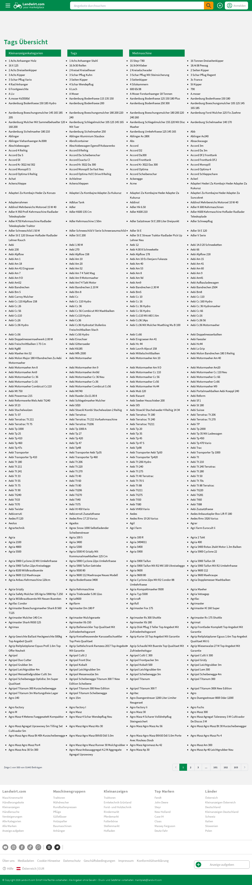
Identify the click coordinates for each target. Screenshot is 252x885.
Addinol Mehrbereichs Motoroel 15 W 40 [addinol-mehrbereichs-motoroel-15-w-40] (32, 207)
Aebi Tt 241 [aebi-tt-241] (15, 471)
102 (226, 767)
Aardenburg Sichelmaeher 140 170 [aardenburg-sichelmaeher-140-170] (211, 122)
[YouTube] (5, 847)
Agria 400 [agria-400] (196, 542)
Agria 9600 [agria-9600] (136, 570)
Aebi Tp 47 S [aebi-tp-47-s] (137, 443)
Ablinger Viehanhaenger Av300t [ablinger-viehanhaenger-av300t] (28, 141)
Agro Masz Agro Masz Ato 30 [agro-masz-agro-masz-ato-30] (86, 726)
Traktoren (59, 797)
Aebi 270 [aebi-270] (74, 249)
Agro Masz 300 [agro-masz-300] (199, 712)
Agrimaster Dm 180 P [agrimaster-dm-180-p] (81, 608)
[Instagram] (14, 847)
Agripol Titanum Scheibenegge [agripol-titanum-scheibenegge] (88, 693)
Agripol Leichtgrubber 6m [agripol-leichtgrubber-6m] (145, 669)
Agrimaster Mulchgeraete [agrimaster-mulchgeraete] (84, 617)
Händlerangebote (13, 802)
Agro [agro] (193, 693)
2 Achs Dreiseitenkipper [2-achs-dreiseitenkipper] (23, 70)
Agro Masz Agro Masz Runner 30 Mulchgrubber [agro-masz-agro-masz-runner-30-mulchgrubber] (97, 745)
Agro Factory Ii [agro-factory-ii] (138, 707)
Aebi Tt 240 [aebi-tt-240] (136, 466)
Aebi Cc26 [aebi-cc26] (14, 320)
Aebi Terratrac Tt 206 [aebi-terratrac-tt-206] (203, 414)
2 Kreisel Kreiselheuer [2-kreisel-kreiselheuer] (82, 70)
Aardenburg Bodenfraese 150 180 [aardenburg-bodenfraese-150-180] (210, 98)
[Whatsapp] (38, 847)
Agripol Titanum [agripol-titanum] (140, 679)
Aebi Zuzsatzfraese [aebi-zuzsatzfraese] (202, 509)
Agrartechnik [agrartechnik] (16, 528)
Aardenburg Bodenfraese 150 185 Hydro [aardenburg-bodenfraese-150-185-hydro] (32, 103)
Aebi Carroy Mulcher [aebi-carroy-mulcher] (21, 296)
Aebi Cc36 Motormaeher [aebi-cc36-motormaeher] (205, 325)
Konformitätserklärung (153, 860)
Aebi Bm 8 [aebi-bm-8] (75, 292)
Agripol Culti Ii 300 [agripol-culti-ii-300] (202, 655)
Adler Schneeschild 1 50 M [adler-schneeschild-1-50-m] (24, 230)
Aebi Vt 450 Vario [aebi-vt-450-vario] (79, 509)
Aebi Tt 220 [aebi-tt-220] (75, 466)
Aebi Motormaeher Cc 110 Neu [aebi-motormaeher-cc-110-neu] (209, 372)
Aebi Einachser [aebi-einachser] (78, 339)
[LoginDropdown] (236, 5)
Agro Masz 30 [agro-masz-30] (138, 712)
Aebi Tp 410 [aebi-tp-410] (15, 438)
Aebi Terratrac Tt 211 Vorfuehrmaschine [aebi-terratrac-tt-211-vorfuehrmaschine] (93, 419)
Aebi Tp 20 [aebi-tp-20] (136, 429)
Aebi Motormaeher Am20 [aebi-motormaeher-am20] (205, 367)
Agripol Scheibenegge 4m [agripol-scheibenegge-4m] (206, 674)
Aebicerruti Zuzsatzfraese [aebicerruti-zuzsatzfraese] (84, 514)
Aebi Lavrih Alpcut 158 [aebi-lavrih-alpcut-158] (143, 348)
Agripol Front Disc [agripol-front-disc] (80, 660)
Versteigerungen (12, 816)
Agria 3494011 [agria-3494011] (138, 542)
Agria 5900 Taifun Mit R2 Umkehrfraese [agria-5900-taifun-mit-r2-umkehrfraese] (214, 565)
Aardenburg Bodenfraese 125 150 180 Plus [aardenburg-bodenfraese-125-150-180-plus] (155, 98)
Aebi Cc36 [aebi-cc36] (75, 320)
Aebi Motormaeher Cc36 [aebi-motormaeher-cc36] (83, 381)
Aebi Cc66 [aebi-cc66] (136, 334)
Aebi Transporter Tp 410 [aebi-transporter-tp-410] (23, 457)
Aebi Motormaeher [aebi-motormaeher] (80, 358)
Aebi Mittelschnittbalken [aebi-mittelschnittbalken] (145, 353)
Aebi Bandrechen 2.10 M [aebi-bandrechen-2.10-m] (83, 287)
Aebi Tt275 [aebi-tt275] (136, 495)
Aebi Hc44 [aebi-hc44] (197, 344)
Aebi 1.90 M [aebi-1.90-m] (76, 245)
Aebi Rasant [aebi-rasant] (137, 396)
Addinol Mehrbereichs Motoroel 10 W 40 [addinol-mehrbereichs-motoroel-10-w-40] (214, 202)
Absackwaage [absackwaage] (199, 141)
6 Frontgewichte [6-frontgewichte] (18, 89)
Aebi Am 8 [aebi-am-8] (136, 273)
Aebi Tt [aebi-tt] (195, 457)
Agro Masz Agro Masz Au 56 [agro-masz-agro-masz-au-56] (146, 726)
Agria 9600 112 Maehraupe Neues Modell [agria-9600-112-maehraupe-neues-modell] (93, 575)
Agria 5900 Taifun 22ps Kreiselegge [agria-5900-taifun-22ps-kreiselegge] (29, 565)
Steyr (158, 807)
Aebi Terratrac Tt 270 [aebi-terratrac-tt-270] (203, 419)
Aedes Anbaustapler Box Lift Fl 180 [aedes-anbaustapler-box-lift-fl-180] (211, 514)
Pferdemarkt (111, 816)
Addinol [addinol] (134, 202)
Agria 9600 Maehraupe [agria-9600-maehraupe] (204, 575)
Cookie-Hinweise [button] (48, 860)
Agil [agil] (132, 523)
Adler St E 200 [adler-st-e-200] (77, 235)
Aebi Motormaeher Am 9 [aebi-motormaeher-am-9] (83, 367)
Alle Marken (9, 826)
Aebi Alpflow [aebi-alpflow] (16, 254)
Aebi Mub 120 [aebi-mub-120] (138, 391)
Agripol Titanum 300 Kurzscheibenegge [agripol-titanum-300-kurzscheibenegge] (32, 688)
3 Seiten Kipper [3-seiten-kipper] (78, 79)
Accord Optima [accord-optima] (139, 169)
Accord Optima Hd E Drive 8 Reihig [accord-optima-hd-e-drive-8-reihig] (90, 174)
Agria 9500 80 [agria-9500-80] (77, 570)
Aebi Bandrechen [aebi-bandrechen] (19, 287)
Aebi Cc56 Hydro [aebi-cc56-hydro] (79, 334)
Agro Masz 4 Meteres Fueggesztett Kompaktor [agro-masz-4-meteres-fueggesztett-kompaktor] (36, 716)
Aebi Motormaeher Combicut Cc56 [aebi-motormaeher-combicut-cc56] (90, 386)
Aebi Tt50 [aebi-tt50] (135, 499)
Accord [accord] (134, 145)
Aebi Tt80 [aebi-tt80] (135, 504)
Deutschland (212, 807)
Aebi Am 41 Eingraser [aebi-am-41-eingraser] (21, 268)
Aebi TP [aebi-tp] (195, 424)
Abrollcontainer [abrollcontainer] (78, 141)
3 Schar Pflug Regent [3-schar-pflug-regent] (203, 75)
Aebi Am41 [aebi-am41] (197, 278)
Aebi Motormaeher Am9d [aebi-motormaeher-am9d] (84, 372)
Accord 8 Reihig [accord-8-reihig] (78, 150)
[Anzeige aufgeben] (220, 5)
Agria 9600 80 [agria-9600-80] (138, 575)
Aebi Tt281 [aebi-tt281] (197, 495)
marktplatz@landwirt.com (148, 880)
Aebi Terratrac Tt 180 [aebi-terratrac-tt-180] (142, 414)
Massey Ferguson (165, 826)
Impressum (126, 860)
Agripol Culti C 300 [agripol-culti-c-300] (141, 655)
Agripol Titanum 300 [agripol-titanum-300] (203, 679)
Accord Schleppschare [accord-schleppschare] (204, 174)
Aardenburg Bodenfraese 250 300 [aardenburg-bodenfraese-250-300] (150, 103)
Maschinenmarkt (12, 797)
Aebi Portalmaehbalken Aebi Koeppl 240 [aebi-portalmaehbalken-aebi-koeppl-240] (215, 391)
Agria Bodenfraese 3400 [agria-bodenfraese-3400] (83, 580)
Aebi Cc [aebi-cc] (73, 296)
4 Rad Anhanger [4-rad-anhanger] (18, 84)
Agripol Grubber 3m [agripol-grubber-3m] (20, 665)
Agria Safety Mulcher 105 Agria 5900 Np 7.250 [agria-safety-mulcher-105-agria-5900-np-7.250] (36, 594)
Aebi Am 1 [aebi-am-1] (14, 259)
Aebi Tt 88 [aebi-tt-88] (136, 485)
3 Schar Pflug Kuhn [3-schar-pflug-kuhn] (80, 75)
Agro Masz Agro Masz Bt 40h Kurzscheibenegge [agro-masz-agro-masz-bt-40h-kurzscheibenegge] (37, 735)
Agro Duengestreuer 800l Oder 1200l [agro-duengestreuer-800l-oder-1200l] (212, 698)
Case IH (159, 816)
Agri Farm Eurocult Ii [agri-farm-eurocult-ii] (203, 528)
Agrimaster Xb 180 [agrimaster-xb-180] (141, 622)
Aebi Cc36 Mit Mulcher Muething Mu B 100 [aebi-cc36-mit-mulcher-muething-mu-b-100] (155, 325)
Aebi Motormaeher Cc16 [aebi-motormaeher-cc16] (23, 381)
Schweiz (210, 816)
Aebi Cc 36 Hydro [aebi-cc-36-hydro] (140, 306)
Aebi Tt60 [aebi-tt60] (196, 499)
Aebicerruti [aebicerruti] (15, 514)
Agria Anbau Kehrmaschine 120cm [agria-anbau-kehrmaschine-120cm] (29, 580)
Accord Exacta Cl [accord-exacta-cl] (79, 160)
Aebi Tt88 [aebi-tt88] (196, 504)
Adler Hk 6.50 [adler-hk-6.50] (138, 207)
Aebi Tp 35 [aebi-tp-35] (136, 433)
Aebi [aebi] (11, 245)
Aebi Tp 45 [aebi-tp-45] (136, 438)
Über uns (8, 860)
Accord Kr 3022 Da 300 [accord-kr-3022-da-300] (82, 164)
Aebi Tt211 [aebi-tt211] (136, 490)
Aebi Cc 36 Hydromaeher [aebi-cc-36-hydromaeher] (205, 306)
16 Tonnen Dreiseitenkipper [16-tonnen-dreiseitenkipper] (207, 61)
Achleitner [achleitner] (75, 178)
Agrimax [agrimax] (14, 627)
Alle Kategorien (11, 821)
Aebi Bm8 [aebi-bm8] (196, 292)
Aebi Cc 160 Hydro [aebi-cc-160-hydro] (201, 301)
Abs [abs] (132, 141)
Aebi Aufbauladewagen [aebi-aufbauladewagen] (205, 282)
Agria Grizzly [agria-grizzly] (16, 589)
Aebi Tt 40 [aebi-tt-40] (75, 476)
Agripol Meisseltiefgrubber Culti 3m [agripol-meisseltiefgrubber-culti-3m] (30, 674)
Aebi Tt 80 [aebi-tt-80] (75, 485)
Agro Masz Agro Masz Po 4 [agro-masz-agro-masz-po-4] (206, 735)
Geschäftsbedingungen (99, 860)
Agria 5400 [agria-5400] (136, 547)
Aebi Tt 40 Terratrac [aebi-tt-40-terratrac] (142, 476)
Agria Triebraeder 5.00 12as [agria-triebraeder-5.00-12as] (85, 594)
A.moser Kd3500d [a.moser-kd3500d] (19, 98)
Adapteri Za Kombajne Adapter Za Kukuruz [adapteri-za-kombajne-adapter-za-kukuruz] (95, 193)
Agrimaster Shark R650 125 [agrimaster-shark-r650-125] (25, 622)
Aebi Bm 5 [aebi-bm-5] (15, 292)
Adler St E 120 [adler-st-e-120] (199, 230)
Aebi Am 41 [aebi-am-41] (197, 263)
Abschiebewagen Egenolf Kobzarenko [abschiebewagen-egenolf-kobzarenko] (92, 145)
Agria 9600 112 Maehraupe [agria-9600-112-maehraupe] (24, 575)
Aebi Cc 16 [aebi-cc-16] (136, 301)
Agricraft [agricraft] (135, 598)
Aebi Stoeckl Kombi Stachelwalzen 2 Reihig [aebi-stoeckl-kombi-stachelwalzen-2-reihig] (95, 410)
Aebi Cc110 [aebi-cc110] (15, 315)
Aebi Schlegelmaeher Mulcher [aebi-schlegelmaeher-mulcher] (87, 400)
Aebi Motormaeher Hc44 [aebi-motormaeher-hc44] (144, 386)
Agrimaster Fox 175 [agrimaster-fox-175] (141, 608)
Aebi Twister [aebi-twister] (16, 509)
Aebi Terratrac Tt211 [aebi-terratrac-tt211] (142, 424)
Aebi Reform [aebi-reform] (198, 396)
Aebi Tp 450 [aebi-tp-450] (197, 438)
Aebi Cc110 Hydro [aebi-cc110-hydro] (80, 315)
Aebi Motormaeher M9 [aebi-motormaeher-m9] (204, 386)
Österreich (211, 797)
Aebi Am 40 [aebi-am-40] (136, 263)
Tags (73, 53)
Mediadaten (26, 860)
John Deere (161, 802)
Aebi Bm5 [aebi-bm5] (135, 292)
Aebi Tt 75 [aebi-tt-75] (14, 485)
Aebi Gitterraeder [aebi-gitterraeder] (79, 344)
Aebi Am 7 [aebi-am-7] (14, 273)
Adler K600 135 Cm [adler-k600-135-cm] (80, 212)
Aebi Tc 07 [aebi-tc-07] (15, 414)
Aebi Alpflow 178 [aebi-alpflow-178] (140, 254)
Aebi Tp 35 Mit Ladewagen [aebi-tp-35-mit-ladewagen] (206, 433)
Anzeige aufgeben (13, 831)
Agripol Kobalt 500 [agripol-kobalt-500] (141, 665)
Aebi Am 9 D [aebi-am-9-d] (16, 278)
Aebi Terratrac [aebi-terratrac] (77, 414)
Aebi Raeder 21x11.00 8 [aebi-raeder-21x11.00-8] (83, 396)
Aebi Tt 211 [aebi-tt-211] (15, 466)
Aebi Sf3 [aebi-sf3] (135, 405)
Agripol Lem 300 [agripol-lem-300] (200, 669)
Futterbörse (111, 821)
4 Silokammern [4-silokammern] (139, 84)
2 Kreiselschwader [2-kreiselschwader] (141, 70)
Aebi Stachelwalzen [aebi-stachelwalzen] (20, 410)
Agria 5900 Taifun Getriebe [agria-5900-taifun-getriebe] (85, 565)
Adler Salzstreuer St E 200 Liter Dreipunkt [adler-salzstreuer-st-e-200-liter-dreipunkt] (154, 221)
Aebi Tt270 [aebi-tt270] (75, 495)
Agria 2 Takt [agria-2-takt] (198, 537)
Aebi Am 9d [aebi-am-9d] (136, 278)
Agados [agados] (73, 523)
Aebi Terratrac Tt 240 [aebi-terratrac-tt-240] (142, 419)
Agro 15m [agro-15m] (75, 698)
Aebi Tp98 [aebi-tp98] (136, 447)
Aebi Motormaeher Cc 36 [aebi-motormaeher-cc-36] (23, 377)
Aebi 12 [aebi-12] (134, 245)
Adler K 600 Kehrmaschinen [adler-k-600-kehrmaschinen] (207, 207)
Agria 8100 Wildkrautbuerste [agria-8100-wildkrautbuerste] (26, 570)
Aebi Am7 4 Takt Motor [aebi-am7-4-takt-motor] (82, 282)
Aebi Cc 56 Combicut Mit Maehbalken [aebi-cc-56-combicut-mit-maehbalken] (91, 311)
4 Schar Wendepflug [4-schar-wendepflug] (81, 84)
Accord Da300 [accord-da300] (138, 155)
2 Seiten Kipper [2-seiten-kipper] (200, 70)
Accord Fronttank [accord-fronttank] (140, 160)
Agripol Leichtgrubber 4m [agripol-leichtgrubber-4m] (24, 669)
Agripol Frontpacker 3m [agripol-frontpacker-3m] (144, 660)
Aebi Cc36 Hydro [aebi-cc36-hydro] (19, 325)
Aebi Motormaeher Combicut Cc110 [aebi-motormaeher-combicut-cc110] (30, 386)
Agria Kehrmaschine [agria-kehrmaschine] (81, 589)
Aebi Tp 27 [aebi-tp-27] (75, 433)
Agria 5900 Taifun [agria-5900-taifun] (140, 561)
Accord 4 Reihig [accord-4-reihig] (18, 150)
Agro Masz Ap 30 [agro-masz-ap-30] (139, 749)
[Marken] (57, 847)
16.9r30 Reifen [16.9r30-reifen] (77, 65)
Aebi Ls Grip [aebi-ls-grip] (198, 348)
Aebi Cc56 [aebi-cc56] (14, 334)
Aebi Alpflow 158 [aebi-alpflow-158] (79, 254)
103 (236, 767)
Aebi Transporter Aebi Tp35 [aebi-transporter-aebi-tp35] (85, 452)
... (206, 767)
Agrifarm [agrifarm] (74, 603)
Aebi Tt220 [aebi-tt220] (197, 490)
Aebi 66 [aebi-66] (195, 249)
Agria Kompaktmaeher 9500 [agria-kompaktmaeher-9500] (147, 589)
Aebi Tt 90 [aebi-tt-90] (14, 490)
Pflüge (57, 812)
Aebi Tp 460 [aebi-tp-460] (15, 443)
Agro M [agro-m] (13, 712)
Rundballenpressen (65, 807)
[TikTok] (30, 847)
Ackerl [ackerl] (194, 178)
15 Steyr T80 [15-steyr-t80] (137, 61)
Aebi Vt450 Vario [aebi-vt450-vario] (140, 509)
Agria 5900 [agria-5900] (136, 551)
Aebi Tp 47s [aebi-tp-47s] (15, 447)
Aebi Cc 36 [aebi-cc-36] (75, 306)
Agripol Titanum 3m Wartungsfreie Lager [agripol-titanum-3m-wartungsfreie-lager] (33, 693)
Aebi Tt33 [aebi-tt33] (14, 499)
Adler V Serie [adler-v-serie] (198, 235)
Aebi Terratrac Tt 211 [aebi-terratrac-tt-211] (21, 419)
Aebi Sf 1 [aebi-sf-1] (196, 400)
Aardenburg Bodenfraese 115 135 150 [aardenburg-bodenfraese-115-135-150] (91, 98)
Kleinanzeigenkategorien (26, 53)
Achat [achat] (12, 178)
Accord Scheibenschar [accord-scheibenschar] (143, 174)
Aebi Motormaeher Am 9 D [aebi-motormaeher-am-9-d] (145, 367)
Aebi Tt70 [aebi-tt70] (14, 504)
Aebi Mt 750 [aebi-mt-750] (15, 391)
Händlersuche (10, 812)
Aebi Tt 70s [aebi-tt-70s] (197, 481)
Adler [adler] (72, 207)
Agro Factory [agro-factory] (16, 707)
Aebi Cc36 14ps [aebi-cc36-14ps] (139, 320)
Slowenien (211, 826)
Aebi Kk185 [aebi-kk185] (75, 348)
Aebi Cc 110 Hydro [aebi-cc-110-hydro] (80, 301)
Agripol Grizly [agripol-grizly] (199, 660)
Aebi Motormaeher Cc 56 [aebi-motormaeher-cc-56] (144, 377)
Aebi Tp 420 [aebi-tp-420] (76, 438)
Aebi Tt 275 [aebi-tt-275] (136, 471)
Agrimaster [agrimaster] (197, 603)
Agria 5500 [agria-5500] (15, 551)
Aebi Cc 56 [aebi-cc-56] (15, 311)
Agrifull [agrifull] (134, 603)
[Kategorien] (49, 847)
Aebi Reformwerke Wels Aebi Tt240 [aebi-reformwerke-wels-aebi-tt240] (29, 400)
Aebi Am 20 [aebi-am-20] (75, 263)
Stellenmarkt (112, 826)
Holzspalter (60, 821)
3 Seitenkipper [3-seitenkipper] (138, 79)
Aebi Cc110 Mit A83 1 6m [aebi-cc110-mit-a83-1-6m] (144, 315)
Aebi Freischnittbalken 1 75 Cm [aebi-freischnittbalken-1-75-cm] (27, 344)
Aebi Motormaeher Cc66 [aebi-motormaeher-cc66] (205, 381)
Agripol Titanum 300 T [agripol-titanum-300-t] (143, 688)
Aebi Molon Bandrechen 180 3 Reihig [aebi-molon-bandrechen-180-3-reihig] (213, 353)
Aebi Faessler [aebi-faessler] (198, 339)
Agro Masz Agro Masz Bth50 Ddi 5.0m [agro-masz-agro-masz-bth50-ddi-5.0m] (91, 735)
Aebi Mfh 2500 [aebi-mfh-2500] (77, 353)
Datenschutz (72, 860)
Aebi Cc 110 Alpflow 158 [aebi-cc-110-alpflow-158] (23, 301)
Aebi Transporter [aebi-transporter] (19, 452)
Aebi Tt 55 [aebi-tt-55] (14, 481)
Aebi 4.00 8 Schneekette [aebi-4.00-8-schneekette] (144, 249)
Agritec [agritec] (134, 693)
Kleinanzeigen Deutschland (221, 812)
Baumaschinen (62, 826)
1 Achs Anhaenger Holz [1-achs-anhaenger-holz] (22, 61)
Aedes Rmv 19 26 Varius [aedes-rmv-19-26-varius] (144, 518)
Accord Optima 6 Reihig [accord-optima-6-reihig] (23, 174)
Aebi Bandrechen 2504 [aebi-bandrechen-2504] (204, 287)
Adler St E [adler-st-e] (136, 230)
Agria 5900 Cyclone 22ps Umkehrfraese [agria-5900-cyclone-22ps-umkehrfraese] (92, 561)
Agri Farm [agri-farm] (136, 528)
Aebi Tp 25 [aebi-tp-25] (15, 433)
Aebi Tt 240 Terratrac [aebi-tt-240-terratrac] (203, 466)
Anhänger (59, 831)
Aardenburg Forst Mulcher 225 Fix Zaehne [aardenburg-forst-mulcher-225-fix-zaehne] (216, 112)
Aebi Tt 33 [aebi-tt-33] (14, 476)
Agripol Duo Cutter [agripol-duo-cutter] (20, 660)
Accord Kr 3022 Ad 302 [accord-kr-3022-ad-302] (22, 164)
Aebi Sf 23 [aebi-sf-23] (14, 405)
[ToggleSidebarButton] (8, 5)
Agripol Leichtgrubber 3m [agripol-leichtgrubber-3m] (206, 665)
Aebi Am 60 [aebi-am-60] (197, 268)
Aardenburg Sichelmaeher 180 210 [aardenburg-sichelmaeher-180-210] (29, 131)
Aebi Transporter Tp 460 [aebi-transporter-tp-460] (83, 457)
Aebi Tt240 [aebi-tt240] (15, 495)
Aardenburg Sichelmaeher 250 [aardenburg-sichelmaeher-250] (87, 131)
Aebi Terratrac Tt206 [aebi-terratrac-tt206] (81, 424)
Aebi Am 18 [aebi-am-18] (15, 263)
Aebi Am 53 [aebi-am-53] (136, 268)
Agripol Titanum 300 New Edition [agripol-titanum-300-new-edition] (89, 688)
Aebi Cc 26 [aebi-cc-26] (15, 306)
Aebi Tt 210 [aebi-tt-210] (197, 462)
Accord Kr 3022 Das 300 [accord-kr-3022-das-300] (144, 164)
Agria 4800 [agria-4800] (15, 547)
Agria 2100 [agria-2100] (15, 542)
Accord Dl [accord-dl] (14, 160)
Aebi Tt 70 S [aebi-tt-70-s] (137, 481)
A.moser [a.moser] (195, 94)
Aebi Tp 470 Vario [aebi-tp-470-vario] (201, 443)
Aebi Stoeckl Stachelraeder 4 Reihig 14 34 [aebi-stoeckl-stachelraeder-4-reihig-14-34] (155, 410)
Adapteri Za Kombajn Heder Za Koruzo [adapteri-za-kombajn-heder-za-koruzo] (32, 193)
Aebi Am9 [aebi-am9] (135, 282)
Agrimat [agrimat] (195, 622)
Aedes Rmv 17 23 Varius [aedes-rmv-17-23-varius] (83, 518)
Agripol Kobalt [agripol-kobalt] (78, 665)
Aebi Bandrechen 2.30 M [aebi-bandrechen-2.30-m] (144, 287)
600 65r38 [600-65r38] (135, 89)
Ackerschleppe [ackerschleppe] (17, 183)
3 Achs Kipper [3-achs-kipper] (17, 75)
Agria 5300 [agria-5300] (75, 547)
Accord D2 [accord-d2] (136, 150)
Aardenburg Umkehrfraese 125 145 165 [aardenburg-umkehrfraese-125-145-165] (153, 131)
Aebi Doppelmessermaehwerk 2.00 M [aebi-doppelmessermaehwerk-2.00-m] (31, 339)
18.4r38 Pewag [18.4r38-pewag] (199, 65)
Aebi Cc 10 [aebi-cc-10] (136, 296)
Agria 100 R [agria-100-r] (137, 537)
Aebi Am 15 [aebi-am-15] (197, 259)
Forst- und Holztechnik (117, 807)
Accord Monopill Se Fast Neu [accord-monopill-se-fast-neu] (86, 169)
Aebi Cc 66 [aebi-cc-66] (197, 311)
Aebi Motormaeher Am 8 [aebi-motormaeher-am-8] (23, 367)
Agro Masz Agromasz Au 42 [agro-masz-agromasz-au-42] (146, 745)
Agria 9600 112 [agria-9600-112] (199, 570)
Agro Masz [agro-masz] (75, 712)
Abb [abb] (193, 131)
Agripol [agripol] (13, 655)
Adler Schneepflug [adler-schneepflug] (202, 221)
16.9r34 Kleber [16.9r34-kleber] (138, 65)
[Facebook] (22, 847)
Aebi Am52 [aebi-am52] (15, 282)
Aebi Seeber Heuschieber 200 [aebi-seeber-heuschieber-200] (147, 400)
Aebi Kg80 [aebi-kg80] (15, 348)
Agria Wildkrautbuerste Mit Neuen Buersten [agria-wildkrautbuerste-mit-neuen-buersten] (35, 598)
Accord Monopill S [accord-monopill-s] (20, 169)
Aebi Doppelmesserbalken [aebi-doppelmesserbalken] (206, 334)
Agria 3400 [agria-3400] (75, 542)
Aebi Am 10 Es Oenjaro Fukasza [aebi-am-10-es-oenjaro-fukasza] (148, 259)
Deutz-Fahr (161, 831)
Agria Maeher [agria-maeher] (199, 589)
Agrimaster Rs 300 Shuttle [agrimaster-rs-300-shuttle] (145, 617)
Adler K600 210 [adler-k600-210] (138, 212)
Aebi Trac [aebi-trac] (196, 447)
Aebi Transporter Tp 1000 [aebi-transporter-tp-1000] (205, 452)
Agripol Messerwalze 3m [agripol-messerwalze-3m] (83, 674)
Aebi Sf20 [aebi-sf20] (74, 405)
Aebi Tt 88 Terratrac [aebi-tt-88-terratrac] (202, 485)
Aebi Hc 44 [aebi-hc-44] (136, 344)
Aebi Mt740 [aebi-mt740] (75, 391)
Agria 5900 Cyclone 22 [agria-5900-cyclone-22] (204, 551)
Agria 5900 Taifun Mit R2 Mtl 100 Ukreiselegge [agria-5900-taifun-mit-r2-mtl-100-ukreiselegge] (157, 565)
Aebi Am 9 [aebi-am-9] (196, 273)
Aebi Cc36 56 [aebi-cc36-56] (198, 320)
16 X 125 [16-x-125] (13, 65)
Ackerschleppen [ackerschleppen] (78, 183)
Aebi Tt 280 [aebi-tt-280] (197, 471)
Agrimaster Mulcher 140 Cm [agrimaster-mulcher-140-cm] (25, 617)
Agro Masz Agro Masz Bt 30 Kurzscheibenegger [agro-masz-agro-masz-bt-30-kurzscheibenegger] (218, 726)
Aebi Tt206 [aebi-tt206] (75, 490)
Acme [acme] (133, 183)
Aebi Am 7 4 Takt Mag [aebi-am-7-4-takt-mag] (82, 273)
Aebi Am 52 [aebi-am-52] (75, 268)
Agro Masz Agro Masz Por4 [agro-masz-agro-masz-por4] (24, 745)
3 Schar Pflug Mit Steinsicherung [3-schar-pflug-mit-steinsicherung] (149, 75)
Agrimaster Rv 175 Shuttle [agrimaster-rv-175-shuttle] (206, 617)
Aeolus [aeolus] (13, 523)
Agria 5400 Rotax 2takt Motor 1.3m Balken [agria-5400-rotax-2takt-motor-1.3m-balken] (216, 547)
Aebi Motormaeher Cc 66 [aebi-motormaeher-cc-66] (205, 377)
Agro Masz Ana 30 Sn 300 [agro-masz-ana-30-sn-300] (23, 749)
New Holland (162, 812)
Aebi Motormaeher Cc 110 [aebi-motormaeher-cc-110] (145, 372)
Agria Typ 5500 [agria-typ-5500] (139, 594)
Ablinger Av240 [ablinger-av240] (199, 136)
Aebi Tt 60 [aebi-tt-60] (75, 481)
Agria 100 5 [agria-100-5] (75, 537)
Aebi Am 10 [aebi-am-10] (75, 259)
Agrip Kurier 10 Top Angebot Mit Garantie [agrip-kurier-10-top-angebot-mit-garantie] (155, 636)
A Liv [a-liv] (11, 94)
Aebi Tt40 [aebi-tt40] (75, 499)
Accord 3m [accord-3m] (197, 145)
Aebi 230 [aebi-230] (14, 249)
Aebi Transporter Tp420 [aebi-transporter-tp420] (144, 457)
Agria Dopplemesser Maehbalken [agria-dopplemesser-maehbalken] (210, 580)
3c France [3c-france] (196, 79)
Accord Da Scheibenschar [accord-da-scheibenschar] (84, 155)
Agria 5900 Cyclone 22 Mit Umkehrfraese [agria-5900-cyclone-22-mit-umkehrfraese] (33, 561)
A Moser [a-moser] (74, 94)
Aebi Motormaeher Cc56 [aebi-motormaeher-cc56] (144, 381)
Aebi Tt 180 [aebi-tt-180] (15, 462)
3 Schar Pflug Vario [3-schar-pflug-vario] (20, 79)
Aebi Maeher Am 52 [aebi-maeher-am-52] (20, 353)
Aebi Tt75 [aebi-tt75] (75, 504)
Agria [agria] (12, 537)
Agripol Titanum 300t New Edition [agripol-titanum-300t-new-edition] (211, 688)
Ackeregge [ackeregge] (136, 178)
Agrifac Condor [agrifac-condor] (18, 603)
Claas (158, 821)
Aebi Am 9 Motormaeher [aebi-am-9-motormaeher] (83, 278)
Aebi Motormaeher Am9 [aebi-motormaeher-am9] (23, 372)
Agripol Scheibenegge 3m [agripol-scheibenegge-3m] (145, 674)
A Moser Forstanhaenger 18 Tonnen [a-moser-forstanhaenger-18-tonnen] (151, 94)
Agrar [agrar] (194, 523)
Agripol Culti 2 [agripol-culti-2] (78, 655)
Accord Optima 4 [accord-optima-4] (201, 169)
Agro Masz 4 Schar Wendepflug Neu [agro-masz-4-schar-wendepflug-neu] (90, 716)
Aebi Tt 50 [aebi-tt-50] (196, 476)
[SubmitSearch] (208, 5)
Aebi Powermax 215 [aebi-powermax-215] (20, 396)
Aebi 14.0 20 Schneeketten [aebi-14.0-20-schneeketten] (206, 245)
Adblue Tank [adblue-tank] (76, 202)
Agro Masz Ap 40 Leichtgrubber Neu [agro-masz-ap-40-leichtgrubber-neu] (212, 749)
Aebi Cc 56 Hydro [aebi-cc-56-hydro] (140, 311)
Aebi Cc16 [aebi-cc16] (196, 315)
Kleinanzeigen (11, 807)
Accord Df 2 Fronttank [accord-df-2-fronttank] (204, 155)
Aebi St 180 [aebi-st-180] (197, 405)
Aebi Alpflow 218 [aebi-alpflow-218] (200, 254)
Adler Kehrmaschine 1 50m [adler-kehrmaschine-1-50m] (85, 221)
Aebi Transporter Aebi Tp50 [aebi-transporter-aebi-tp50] (146, 452)
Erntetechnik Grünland (117, 802)
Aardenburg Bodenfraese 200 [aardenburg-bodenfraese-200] (86, 103)
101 (215, 767)
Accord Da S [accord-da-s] (16, 155)
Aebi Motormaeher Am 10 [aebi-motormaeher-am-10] (145, 358)
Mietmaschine (142, 53)
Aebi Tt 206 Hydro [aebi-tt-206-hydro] (140, 462)
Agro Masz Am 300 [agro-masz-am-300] (201, 745)
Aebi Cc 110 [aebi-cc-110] (197, 296)
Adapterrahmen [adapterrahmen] (18, 202)
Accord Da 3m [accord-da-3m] (199, 150)
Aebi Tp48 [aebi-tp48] (75, 447)
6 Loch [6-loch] (73, 89)
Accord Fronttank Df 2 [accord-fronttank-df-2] (204, 160)
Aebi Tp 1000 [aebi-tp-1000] (16, 429)
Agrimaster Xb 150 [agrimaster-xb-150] (80, 622)
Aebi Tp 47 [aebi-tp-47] (75, 443)
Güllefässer (60, 816)
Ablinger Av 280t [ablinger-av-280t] (139, 136)
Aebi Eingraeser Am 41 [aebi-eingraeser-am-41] (143, 339)
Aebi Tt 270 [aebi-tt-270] (75, 471)
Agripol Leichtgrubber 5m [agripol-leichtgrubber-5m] (84, 669)
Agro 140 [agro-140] (14, 698)
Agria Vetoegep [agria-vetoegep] (200, 594)
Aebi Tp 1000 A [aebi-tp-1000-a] (77, 429)
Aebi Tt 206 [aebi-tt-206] (75, 462)
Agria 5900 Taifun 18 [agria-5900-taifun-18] (203, 561)
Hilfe (7, 868)
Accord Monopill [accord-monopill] (200, 164)
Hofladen (109, 831)
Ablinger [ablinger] (14, 136)
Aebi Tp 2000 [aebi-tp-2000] (198, 429)
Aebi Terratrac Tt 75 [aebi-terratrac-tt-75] (20, 424)
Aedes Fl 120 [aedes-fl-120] (16, 518)
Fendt (158, 797)
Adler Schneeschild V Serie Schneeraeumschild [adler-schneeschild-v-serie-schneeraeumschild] (97, 230)
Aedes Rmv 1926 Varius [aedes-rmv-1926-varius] (204, 518)
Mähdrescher (61, 802)
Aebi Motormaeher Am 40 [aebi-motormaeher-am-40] (206, 358)
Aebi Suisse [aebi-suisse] (197, 410)
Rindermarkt (111, 812)
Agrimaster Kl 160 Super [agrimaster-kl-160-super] (205, 608)
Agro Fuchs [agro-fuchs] (197, 707)
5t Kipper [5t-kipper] (196, 84)
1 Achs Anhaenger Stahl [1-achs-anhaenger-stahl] (83, 61)
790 (193, 89)
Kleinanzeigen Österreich (220, 802)
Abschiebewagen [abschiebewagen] (19, 145)
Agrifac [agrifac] (195, 598)
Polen (208, 831)
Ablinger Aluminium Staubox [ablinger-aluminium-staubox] (86, 136)
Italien (209, 821)
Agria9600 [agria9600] (75, 598)
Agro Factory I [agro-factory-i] (77, 707)
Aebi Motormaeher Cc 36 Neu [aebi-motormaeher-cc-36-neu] (86, 377)
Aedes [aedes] (133, 514)
